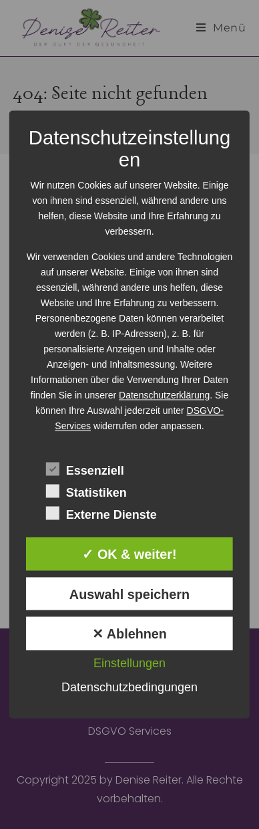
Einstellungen (129, 664)
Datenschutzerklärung (164, 395)
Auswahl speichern (129, 594)
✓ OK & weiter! (129, 554)
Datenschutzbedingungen (129, 688)
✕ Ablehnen (129, 634)
